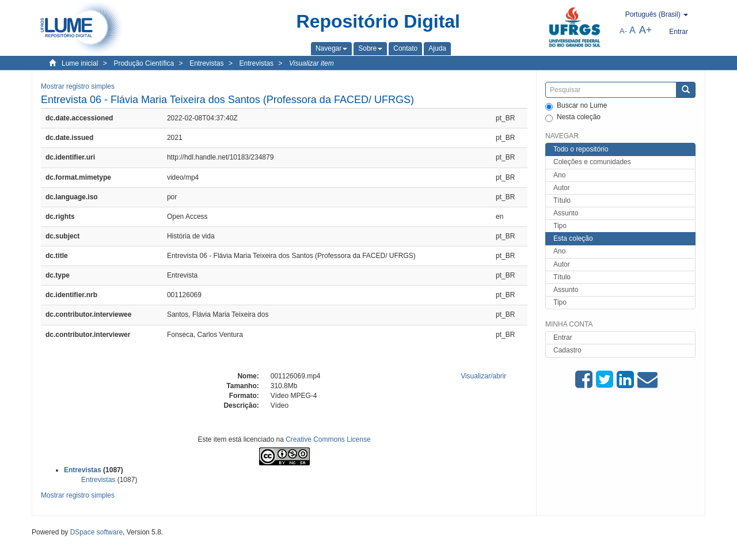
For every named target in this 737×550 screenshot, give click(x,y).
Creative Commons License (328, 439)
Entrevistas (206, 63)
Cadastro (567, 350)
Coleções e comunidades (592, 162)
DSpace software (96, 532)
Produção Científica (143, 63)
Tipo (560, 226)
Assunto (565, 213)
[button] (331, 48)
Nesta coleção (573, 117)
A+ (645, 30)
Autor (561, 188)
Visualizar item (311, 63)
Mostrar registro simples (78, 86)
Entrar (562, 337)
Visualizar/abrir (483, 376)
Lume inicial (80, 63)
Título (562, 200)
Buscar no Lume (576, 106)
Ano (559, 175)
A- (623, 30)
